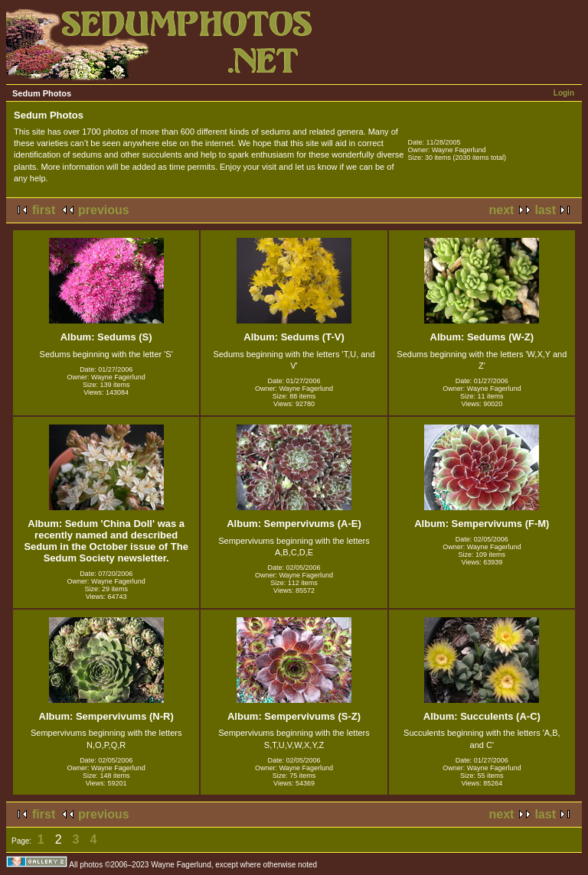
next (501, 209)
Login (564, 93)
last (545, 209)
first (43, 209)
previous (103, 209)
